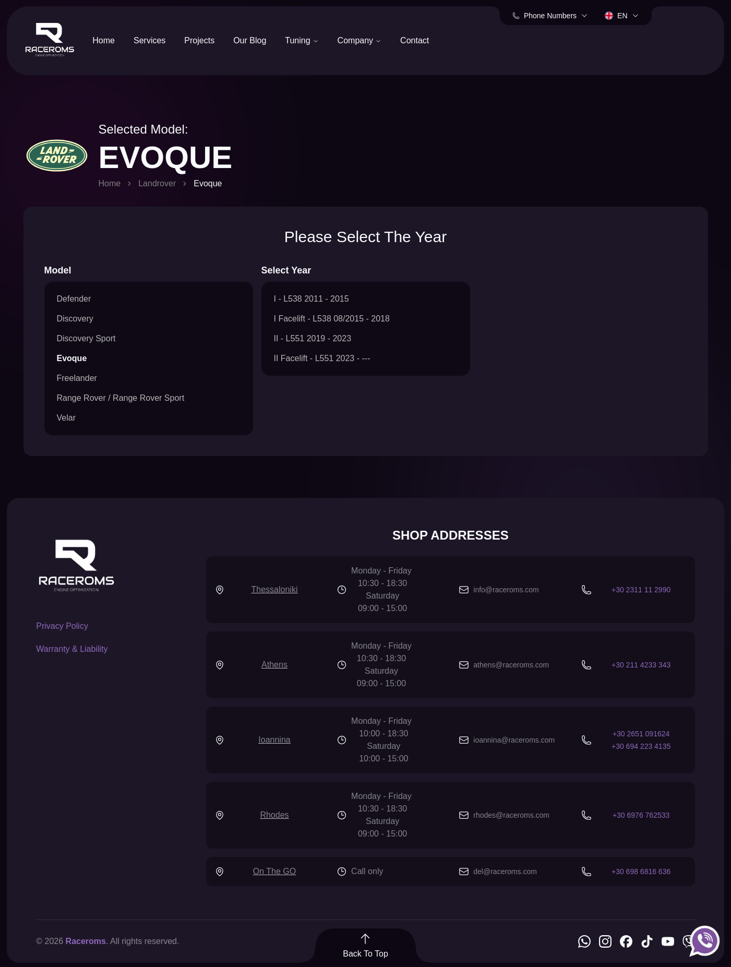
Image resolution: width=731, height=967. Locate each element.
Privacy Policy (62, 626)
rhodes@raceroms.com (511, 815)
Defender (74, 298)
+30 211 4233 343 (641, 665)
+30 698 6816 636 (641, 871)
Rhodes (274, 814)
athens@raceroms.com (511, 665)
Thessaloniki (274, 589)
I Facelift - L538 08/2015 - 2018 (332, 318)
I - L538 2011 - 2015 (311, 298)
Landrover (157, 183)
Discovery (75, 318)
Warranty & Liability (71, 648)
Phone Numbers (550, 15)
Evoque (72, 358)
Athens (274, 664)
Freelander (77, 378)
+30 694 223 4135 (641, 746)
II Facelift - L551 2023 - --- (322, 358)
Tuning (301, 40)
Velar (66, 417)
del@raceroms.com (505, 871)
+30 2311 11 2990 (641, 590)
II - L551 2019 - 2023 (313, 338)
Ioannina (274, 739)
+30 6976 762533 (641, 815)
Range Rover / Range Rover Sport (121, 397)
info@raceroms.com (505, 590)
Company (359, 40)
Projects (199, 40)
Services (149, 40)
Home (103, 40)
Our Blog (249, 40)
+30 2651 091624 (641, 734)
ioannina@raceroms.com (514, 740)
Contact (414, 40)
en (622, 15)
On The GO (274, 871)
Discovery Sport (86, 338)
